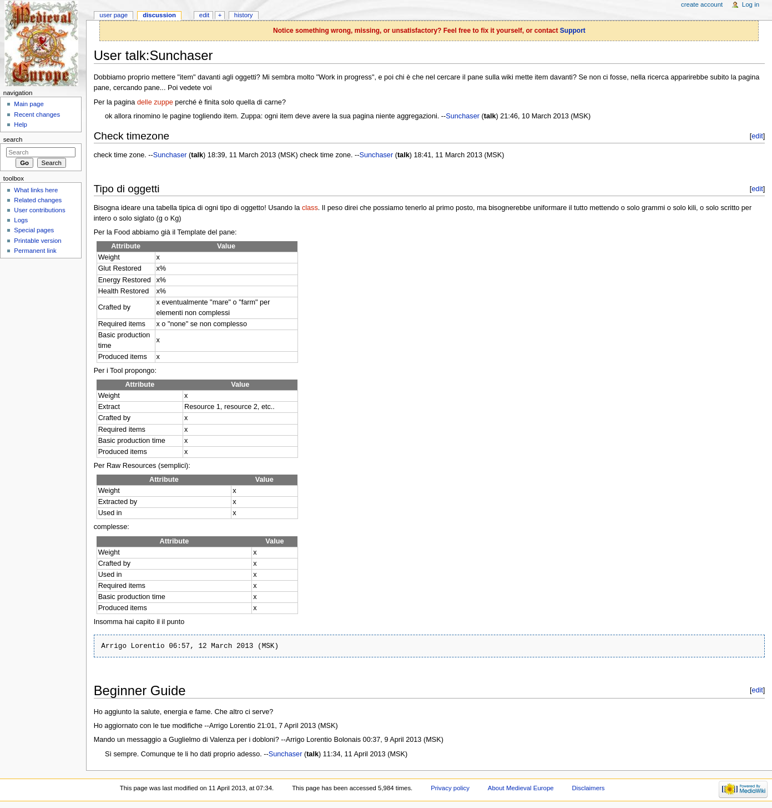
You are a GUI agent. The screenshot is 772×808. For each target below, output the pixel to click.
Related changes (38, 200)
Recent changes (37, 114)
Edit (204, 15)
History (243, 15)
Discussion (159, 15)
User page (113, 15)
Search (13, 139)
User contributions (39, 210)
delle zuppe (155, 102)
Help (20, 124)
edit (757, 136)
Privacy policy (450, 788)
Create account (702, 4)
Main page (29, 104)
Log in (750, 4)
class (310, 208)
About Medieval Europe (521, 788)
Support (573, 30)
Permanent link (35, 250)
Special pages (34, 230)
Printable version (37, 240)
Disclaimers (588, 788)
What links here (36, 190)
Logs (21, 220)
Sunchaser (463, 116)
